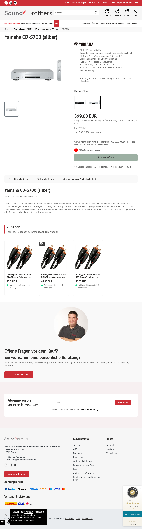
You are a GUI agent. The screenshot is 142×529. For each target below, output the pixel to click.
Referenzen (86, 23)
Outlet (51, 23)
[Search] (76, 12)
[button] (135, 12)
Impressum (78, 457)
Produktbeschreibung (19, 179)
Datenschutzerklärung (89, 409)
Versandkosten (94, 132)
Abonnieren (123, 402)
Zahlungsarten (105, 23)
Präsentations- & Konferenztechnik (34, 23)
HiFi (30, 29)
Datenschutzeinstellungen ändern (21, 514)
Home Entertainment (12, 23)
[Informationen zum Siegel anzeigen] (132, 522)
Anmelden (111, 445)
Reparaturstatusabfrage (84, 465)
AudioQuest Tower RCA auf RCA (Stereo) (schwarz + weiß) (19, 277)
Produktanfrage (105, 157)
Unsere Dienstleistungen (121, 23)
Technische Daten (45, 179)
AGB (75, 449)
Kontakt (135, 23)
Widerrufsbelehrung (82, 461)
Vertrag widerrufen (16, 474)
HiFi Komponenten (41, 29)
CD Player (56, 29)
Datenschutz (79, 453)
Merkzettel (111, 449)
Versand (77, 445)
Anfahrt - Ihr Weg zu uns (84, 473)
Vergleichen (111, 453)
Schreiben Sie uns (19, 374)
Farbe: (77, 91)
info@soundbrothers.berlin (23, 459)
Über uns (95, 23)
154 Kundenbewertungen (132, 514)
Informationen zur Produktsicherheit (79, 179)
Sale (56, 23)
